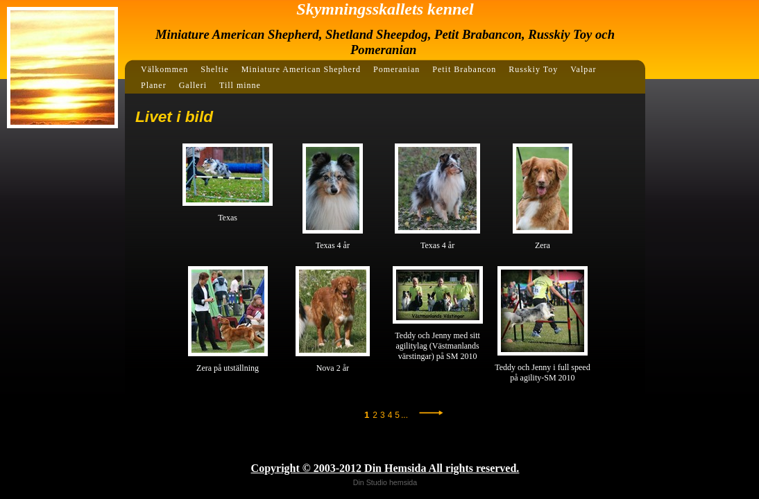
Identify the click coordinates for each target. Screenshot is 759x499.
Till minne (240, 85)
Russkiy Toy (533, 69)
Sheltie (214, 69)
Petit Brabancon (464, 69)
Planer (154, 85)
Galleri (193, 85)
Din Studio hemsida (385, 482)
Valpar (583, 69)
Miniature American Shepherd (301, 69)
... (404, 415)
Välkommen (164, 69)
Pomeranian (396, 69)
